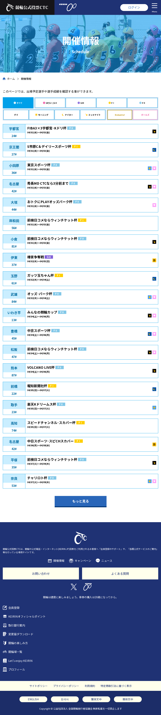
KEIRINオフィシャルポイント (27, 616)
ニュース (106, 561)
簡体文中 (128, 699)
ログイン (134, 7)
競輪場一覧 (15, 652)
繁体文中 (96, 699)
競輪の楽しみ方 (18, 643)
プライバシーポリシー (66, 686)
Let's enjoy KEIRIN (20, 661)
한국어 (65, 699)
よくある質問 (120, 573)
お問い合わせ (41, 573)
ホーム (11, 79)
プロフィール (16, 669)
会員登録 (13, 608)
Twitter (73, 587)
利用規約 (90, 686)
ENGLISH (33, 699)
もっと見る (80, 501)
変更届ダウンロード (20, 634)
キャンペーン (83, 561)
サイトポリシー (38, 686)
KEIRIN (87, 587)
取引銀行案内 (16, 625)
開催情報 (58, 561)
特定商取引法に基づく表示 (116, 686)
